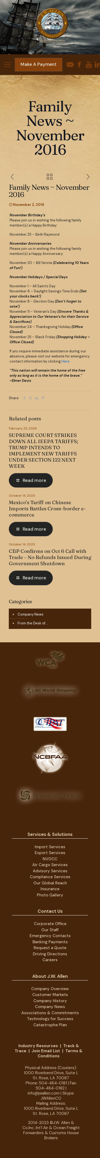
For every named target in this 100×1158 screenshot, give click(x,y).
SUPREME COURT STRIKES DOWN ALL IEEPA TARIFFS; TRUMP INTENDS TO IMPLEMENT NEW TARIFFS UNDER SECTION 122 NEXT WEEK (43, 450)
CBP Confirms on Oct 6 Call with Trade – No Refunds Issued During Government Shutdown (50, 557)
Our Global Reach (50, 883)
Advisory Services (50, 871)
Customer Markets (50, 994)
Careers (50, 960)
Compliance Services (50, 877)
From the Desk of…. (33, 623)
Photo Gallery (50, 895)
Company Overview (50, 988)
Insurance (50, 889)
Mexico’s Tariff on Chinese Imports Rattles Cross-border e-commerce (47, 508)
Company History (50, 1001)
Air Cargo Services (50, 864)
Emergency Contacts (50, 935)
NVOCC (50, 859)
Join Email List (46, 1051)
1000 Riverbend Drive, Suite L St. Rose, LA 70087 (51, 1075)
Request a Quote (50, 947)
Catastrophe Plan (50, 1025)
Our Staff (50, 930)
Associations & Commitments (50, 1013)
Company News (30, 614)
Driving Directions (50, 954)
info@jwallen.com (43, 1093)
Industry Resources (38, 1045)
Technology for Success (50, 1018)
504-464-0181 (53, 1083)
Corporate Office (50, 923)
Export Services (50, 852)
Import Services (50, 847)
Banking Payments (50, 942)
